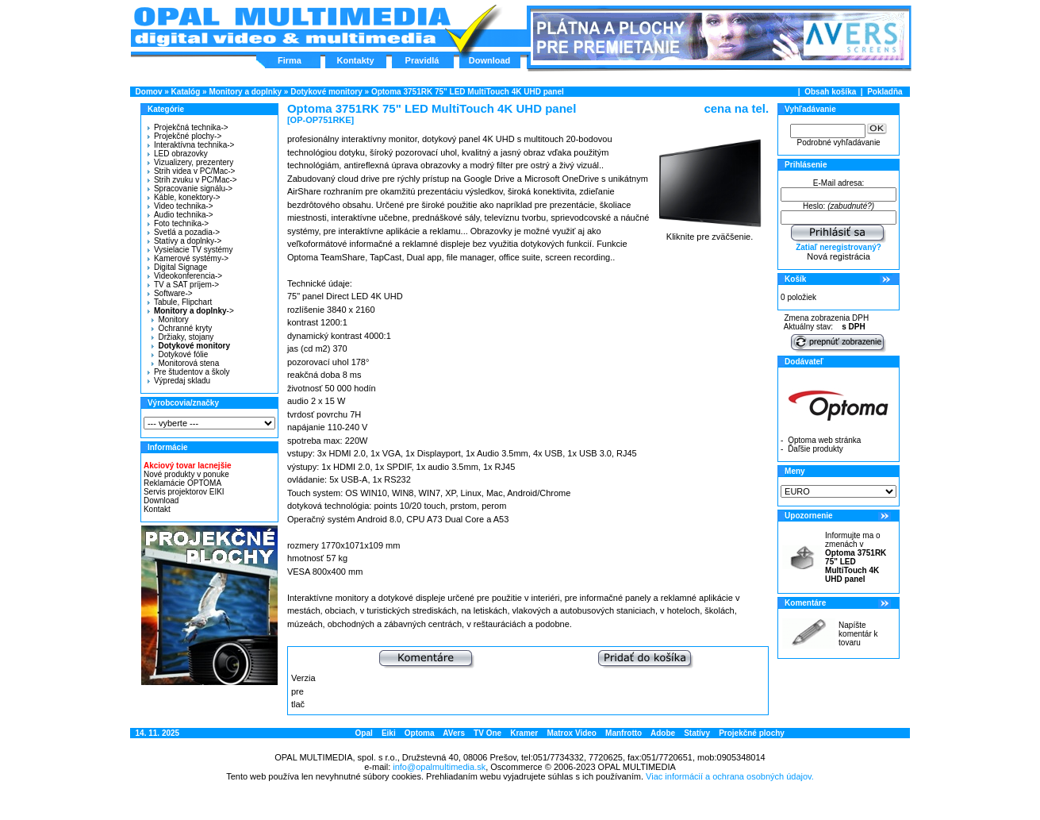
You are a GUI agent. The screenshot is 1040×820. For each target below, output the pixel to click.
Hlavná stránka (291, 27)
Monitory (170, 319)
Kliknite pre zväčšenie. (709, 232)
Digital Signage (177, 267)
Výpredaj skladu (179, 380)
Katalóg (186, 91)
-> (189, 310)
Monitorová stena (185, 363)
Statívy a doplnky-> (184, 241)
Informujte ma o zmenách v (855, 557)
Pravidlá (422, 60)
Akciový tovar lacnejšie (188, 465)
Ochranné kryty (182, 328)
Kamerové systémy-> (188, 258)
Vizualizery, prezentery (190, 162)
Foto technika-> (178, 223)
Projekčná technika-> (188, 127)
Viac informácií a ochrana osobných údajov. (730, 776)
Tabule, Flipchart (180, 302)
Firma (289, 60)
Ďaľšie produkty (815, 449)
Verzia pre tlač (303, 691)
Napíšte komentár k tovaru (858, 634)
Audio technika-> (180, 214)
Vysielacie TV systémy (190, 249)
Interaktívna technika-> (191, 145)
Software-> (170, 293)
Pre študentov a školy (189, 372)
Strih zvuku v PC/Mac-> (192, 179)
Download (490, 60)
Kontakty (355, 60)
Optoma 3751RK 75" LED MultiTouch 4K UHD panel (467, 91)
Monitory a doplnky (245, 91)
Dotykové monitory (326, 91)
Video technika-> (180, 206)
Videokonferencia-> (185, 275)
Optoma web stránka (824, 440)
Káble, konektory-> (184, 197)
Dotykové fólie (180, 354)
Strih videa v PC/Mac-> (192, 171)
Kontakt (157, 509)
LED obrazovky (178, 153)
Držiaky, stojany (182, 337)
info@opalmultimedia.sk (439, 767)
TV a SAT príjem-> (183, 284)
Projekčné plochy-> (184, 136)
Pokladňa (884, 91)
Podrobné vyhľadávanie (838, 142)
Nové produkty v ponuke (186, 474)
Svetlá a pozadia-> (184, 232)
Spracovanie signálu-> (190, 188)
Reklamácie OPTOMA (182, 483)
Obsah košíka (830, 91)
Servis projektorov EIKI (184, 491)
